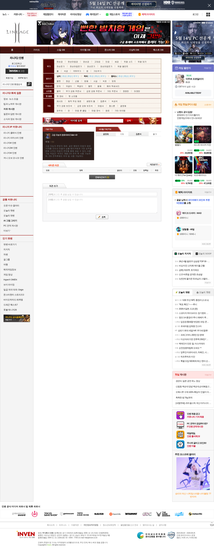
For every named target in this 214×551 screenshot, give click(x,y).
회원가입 (9, 78)
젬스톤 (112, 105)
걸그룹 (7, 259)
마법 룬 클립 (80, 110)
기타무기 (97, 71)
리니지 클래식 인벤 (12, 133)
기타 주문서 (112, 91)
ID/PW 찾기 (23, 78)
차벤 (6, 254)
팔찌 (99, 86)
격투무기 (77, 71)
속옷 (105, 81)
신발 (77, 81)
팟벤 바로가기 (10, 244)
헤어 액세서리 (113, 86)
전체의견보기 (102, 177)
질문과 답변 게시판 (12, 114)
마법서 (101, 105)
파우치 (60, 110)
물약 (59, 91)
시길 (95, 81)
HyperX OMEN (10, 280)
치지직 (7, 249)
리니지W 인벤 (10, 153)
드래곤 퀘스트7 (11, 305)
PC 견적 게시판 (11, 226)
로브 (75, 76)
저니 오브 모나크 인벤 (14, 158)
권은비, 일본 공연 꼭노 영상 (188, 381)
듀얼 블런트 (123, 66)
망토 (114, 81)
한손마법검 (73, 61)
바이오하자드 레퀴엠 (13, 300)
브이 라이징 (9, 285)
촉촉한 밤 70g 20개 (184, 397)
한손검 (60, 61)
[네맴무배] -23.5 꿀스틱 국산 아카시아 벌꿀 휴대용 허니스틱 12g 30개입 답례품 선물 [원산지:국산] (193, 403)
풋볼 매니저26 (10, 310)
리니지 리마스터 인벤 (13, 138)
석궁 (66, 71)
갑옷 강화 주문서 (94, 91)
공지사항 (162, 525)
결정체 (123, 105)
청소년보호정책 (109, 525)
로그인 (195, 14)
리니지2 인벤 (17, 57)
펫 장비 (60, 96)
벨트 (90, 86)
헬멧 (59, 81)
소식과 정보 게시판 (12, 119)
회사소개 (50, 525)
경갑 (64, 76)
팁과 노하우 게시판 (12, 104)
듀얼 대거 (142, 61)
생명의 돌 (90, 101)
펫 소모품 (73, 96)
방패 (86, 81)
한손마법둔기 (76, 66)
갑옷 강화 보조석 (85, 105)
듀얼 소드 (128, 61)
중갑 (70, 76)
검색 (29, 84)
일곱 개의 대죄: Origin (13, 290)
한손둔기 (61, 66)
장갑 (68, 81)
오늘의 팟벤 (9, 216)
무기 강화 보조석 (64, 105)
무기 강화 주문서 (73, 91)
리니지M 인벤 (10, 143)
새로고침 (205, 244)
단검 (107, 61)
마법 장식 (96, 110)
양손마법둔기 (106, 66)
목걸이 (80, 86)
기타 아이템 (120, 110)
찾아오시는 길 (148, 525)
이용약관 (75, 525)
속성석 (115, 101)
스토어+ (207, 105)
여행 (6, 264)
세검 (117, 61)
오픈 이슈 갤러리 (11, 205)
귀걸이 (69, 86)
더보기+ (207, 68)
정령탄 (126, 91)
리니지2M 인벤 (10, 148)
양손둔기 (91, 66)
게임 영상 (8, 274)
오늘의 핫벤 (9, 210)
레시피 (60, 101)
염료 (107, 110)
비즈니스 (62, 525)
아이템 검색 (79, 120)
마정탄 (137, 91)
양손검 (86, 61)
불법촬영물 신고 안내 (129, 525)
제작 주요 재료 (74, 101)
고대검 (97, 61)
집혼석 (103, 101)
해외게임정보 (10, 269)
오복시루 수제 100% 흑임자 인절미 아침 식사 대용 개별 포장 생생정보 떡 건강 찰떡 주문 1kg (193, 392)
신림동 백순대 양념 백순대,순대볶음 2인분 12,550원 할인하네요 (193, 386)
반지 (59, 86)
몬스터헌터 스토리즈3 (14, 295)
